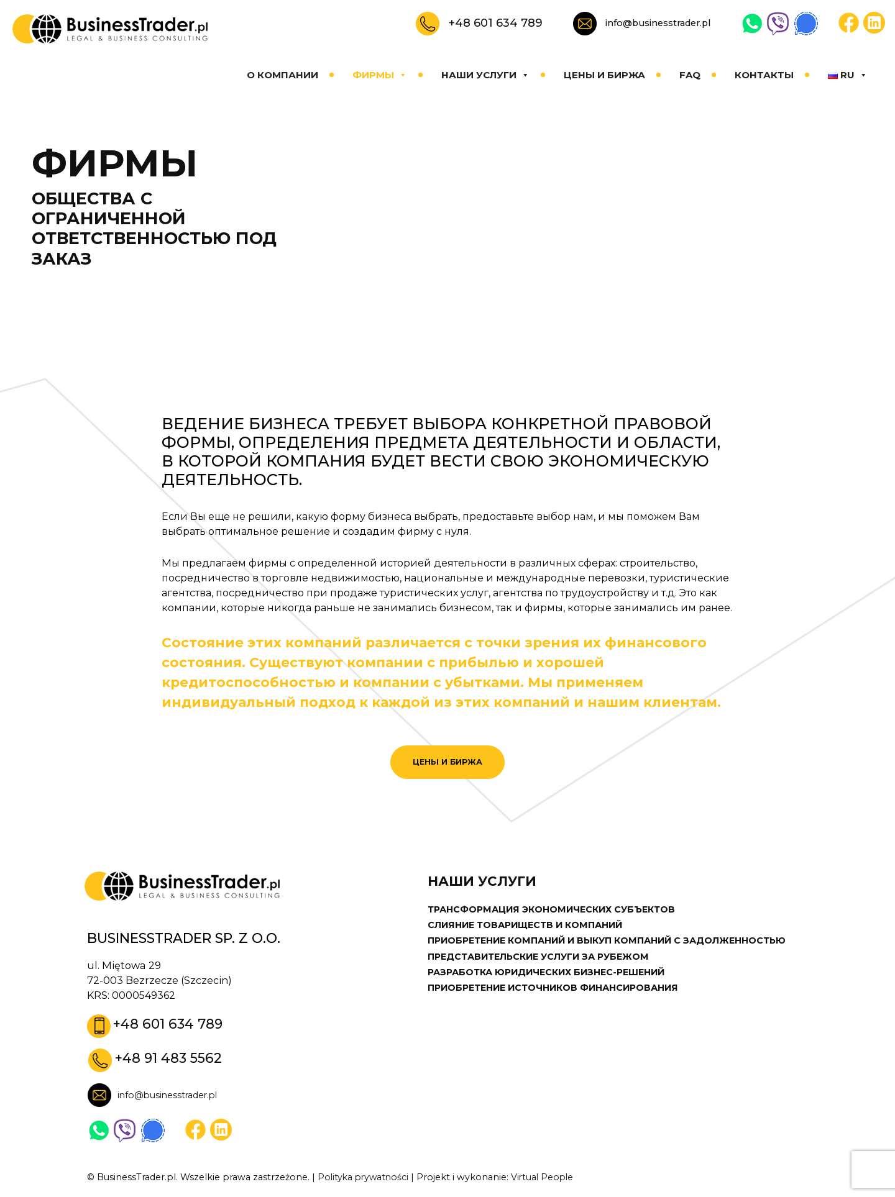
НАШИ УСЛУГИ (485, 75)
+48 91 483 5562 (169, 1060)
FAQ (689, 75)
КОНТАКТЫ (764, 75)
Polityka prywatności (365, 1178)
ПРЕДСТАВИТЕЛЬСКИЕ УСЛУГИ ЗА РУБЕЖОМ (539, 957)
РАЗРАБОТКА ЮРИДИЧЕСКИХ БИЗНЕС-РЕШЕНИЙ (550, 973)
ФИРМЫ (379, 75)
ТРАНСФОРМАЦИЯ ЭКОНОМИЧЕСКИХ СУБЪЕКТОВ (554, 910)
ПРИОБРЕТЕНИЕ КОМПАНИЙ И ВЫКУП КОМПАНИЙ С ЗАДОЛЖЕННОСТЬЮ (611, 941)
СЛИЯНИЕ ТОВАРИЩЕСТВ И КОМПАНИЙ (528, 925)
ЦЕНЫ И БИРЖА (604, 75)
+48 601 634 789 (496, 22)
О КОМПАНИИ (282, 75)
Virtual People (547, 1178)
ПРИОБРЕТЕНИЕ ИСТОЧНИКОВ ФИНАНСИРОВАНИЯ (558, 988)
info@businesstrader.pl (657, 23)
